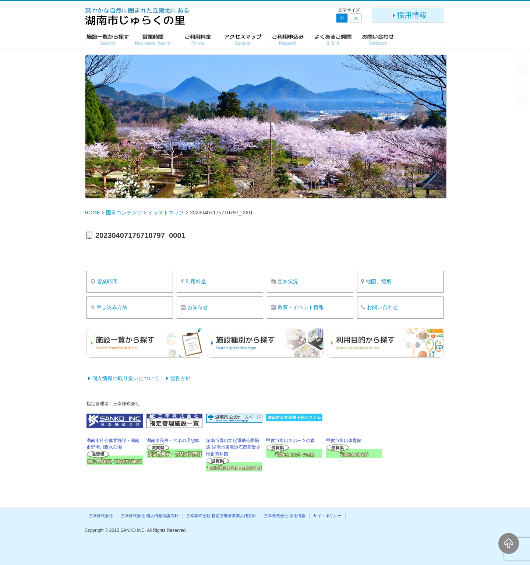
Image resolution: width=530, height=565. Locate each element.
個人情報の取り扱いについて (125, 378)
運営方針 (180, 378)
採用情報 (409, 15)
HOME (92, 212)
